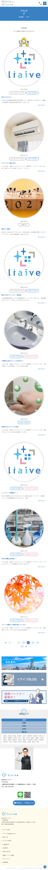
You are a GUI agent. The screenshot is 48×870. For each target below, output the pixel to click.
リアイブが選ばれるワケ (9, 833)
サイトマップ (6, 859)
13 (37, 642)
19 (22, 646)
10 (23, 642)
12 (33, 642)
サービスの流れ (7, 840)
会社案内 (5, 848)
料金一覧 (5, 837)
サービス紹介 (6, 829)
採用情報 (5, 862)
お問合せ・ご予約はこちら (25, 803)
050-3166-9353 (9, 786)
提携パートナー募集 (8, 855)
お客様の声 (6, 844)
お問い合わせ (6, 851)
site (41, 868)
